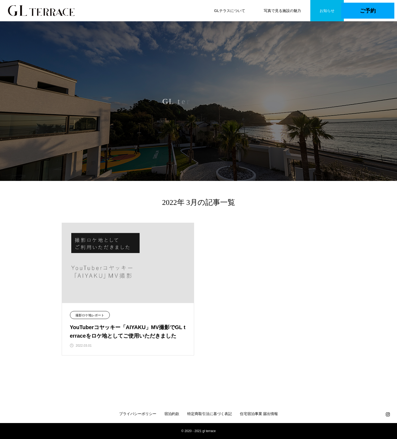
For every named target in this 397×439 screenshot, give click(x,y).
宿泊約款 (171, 414)
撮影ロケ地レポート (90, 315)
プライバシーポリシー (137, 414)
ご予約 (368, 11)
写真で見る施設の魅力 (282, 11)
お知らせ (327, 11)
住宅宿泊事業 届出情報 (259, 414)
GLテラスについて (229, 11)
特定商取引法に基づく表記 (209, 414)
